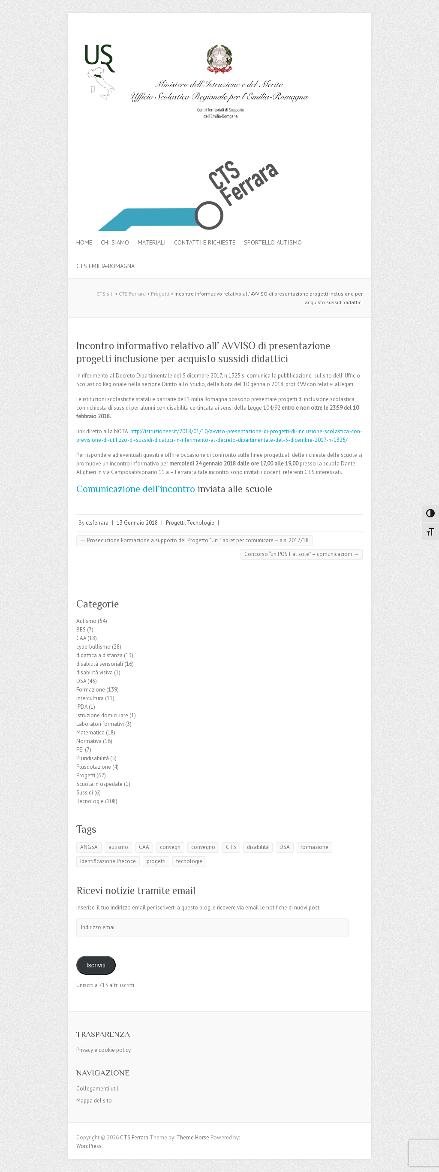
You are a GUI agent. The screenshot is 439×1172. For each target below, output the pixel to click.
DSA (81, 681)
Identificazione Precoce (108, 861)
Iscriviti (95, 965)
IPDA (81, 706)
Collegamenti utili (98, 1088)
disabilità (258, 847)
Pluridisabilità (92, 758)
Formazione (90, 689)
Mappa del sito (94, 1100)
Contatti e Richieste (204, 242)
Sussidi (84, 792)
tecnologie (189, 861)
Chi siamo (115, 242)
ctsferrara (97, 522)
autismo (118, 847)
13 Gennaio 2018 (137, 522)
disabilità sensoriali (99, 664)
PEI (80, 749)
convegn (170, 847)
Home (84, 242)
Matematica (90, 732)
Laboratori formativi (100, 724)
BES (81, 629)
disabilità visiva (94, 672)
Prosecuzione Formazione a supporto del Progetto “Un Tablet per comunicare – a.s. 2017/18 (194, 540)
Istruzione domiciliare (102, 715)
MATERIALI (151, 242)
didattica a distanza (99, 655)
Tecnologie (200, 522)
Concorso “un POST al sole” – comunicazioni (301, 554)
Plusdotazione (93, 766)
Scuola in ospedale (99, 784)
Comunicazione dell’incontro (135, 488)
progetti (156, 861)
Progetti (175, 522)
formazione (314, 847)
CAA (81, 638)
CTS (231, 847)
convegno (203, 847)
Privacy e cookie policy (103, 1050)
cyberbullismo (93, 646)
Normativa (89, 741)
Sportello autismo (273, 242)
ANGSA (89, 847)
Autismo (86, 621)
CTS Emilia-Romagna (105, 266)
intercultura (90, 698)
